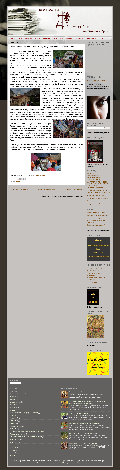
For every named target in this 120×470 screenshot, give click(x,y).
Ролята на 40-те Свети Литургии (80, 392)
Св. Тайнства (14, 450)
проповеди (13, 442)
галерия (12, 399)
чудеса (12, 455)
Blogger (79, 463)
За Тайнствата (58, 38)
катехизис (13, 415)
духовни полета (15, 402)
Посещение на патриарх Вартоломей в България (27, 431)
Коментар (13, 418)
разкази (12, 445)
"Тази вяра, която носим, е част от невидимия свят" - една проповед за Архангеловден (87, 402)
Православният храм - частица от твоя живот (26, 437)
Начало (12, 38)
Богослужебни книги (17, 394)
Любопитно (14, 421)
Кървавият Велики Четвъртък (97, 198)
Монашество (79, 38)
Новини (20, 38)
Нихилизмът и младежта (96, 212)
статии (12, 453)
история (12, 410)
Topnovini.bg (40, 175)
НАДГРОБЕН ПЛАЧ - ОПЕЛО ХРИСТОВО (83, 443)
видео (12, 396)
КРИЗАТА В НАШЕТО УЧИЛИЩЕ (94, 274)
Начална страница (46, 189)
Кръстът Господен (93, 270)
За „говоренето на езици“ (96, 225)
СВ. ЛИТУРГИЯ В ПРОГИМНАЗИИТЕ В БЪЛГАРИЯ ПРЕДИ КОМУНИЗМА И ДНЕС (95, 176)
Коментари (28, 38)
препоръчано (14, 439)
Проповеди (47, 38)
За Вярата (13, 405)
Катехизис (69, 38)
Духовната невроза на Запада (97, 215)
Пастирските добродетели (96, 268)
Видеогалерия (91, 38)
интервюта (13, 407)
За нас (101, 38)
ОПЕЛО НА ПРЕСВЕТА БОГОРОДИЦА (83, 433)
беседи (12, 391)
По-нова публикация (20, 189)
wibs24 (61, 463)
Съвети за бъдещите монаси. (79, 413)
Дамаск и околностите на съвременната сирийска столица (96, 202)
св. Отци (13, 447)
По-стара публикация (72, 189)
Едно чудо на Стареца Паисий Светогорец (84, 423)
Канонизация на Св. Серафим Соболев (24, 413)
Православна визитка (17, 434)
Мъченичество (92, 282)
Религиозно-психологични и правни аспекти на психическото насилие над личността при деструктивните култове (98, 192)
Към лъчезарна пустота (95, 218)
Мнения (37, 38)
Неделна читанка (16, 426)
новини (18, 182)
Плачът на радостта (96, 81)
